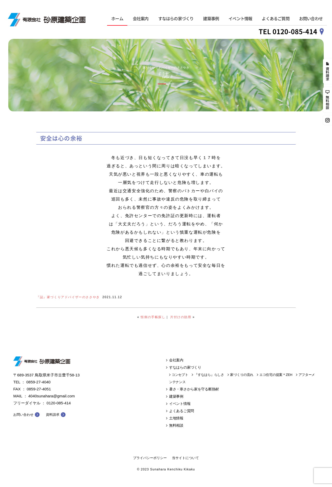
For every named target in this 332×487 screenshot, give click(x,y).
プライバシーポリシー (150, 458)
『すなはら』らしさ (209, 375)
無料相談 (176, 425)
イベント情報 (240, 19)
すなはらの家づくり (176, 19)
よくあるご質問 (275, 19)
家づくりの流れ (241, 375)
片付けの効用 (180, 317)
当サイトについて (185, 458)
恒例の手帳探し (153, 317)
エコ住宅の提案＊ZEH (275, 375)
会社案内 (141, 19)
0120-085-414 (59, 403)
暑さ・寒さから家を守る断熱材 (194, 389)
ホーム (117, 19)
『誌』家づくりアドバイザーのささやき (68, 297)
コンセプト (180, 375)
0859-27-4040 (38, 382)
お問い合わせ (311, 19)
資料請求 (52, 415)
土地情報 (176, 418)
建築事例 (211, 19)
